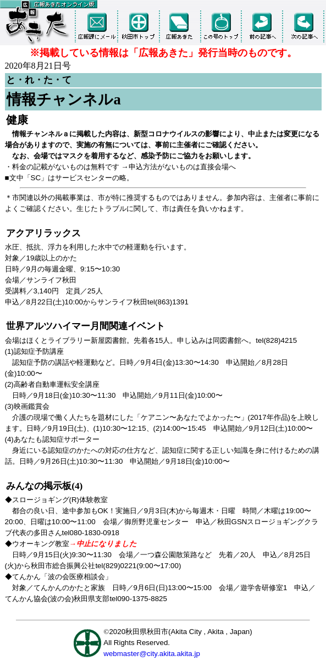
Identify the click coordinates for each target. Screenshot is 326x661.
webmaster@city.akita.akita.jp (151, 653)
